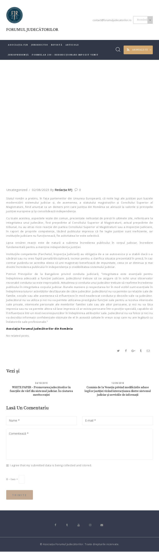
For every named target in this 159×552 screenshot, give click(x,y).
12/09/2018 (117, 383)
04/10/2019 (41, 383)
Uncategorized (16, 190)
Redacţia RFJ (61, 190)
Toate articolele (54, 155)
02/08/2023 (40, 190)
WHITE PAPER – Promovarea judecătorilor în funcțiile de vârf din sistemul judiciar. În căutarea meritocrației (41, 389)
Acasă (33, 155)
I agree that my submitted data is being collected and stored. (51, 465)
